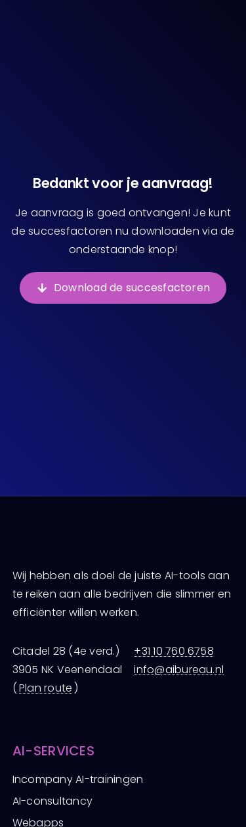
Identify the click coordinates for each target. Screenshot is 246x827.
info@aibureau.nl (179, 669)
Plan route (45, 688)
